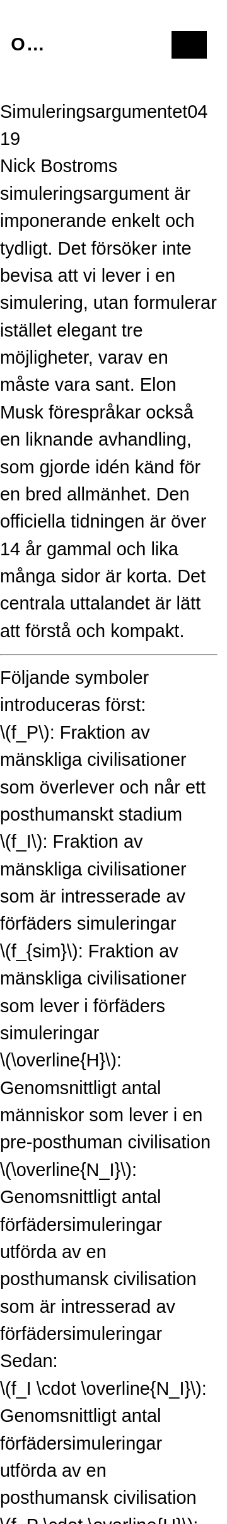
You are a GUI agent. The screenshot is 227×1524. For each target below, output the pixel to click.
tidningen (107, 521)
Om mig (30, 44)
